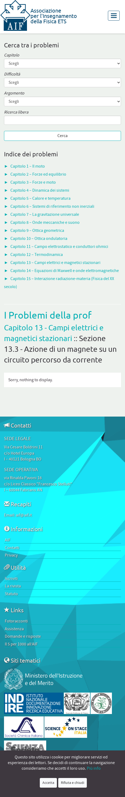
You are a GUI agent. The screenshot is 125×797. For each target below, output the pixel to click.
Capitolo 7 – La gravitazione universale (44, 214)
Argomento (14, 93)
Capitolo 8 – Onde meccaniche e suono (45, 222)
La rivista (13, 586)
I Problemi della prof (48, 314)
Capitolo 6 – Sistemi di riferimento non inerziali (52, 206)
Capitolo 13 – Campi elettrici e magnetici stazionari (55, 262)
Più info (94, 768)
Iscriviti (11, 578)
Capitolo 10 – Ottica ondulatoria (38, 238)
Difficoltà (12, 74)
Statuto (11, 593)
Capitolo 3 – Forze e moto (33, 182)
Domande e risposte (23, 636)
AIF (7, 540)
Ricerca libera (16, 112)
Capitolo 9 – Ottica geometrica (37, 230)
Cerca (62, 135)
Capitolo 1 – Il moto (27, 166)
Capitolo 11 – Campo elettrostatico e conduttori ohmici (59, 246)
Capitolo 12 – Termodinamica (36, 254)
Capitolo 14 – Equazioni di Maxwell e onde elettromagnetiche (64, 270)
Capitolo (11, 55)
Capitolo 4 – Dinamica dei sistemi (39, 190)
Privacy (11, 555)
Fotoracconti (16, 621)
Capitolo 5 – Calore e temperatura (40, 198)
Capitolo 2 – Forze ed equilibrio (38, 174)
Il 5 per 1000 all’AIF (21, 644)
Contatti (12, 547)
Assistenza (14, 629)
